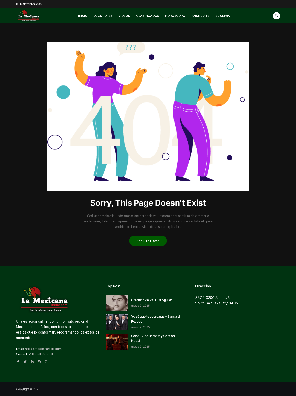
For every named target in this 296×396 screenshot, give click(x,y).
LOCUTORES (103, 15)
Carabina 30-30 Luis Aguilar (156, 302)
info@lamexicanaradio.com (43, 348)
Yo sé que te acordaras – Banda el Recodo (156, 321)
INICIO (82, 15)
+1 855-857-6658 (40, 354)
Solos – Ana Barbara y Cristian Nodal (156, 341)
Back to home (148, 241)
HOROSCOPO (175, 15)
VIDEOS (124, 15)
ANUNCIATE (200, 15)
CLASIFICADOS (147, 15)
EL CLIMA (223, 15)
